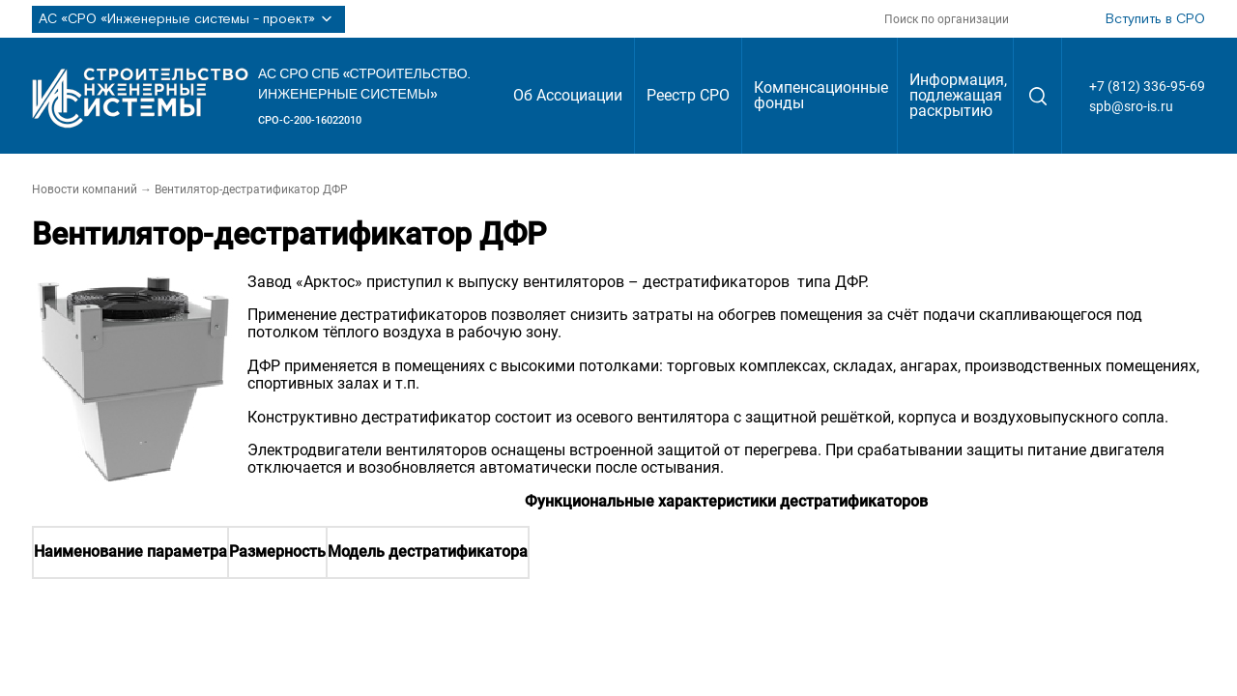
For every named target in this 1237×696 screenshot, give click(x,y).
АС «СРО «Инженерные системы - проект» (188, 19)
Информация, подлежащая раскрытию (958, 95)
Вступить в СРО (1155, 19)
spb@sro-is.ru (1131, 106)
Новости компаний (84, 189)
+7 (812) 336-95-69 (1147, 86)
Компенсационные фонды (821, 95)
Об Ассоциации (567, 95)
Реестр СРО (688, 95)
